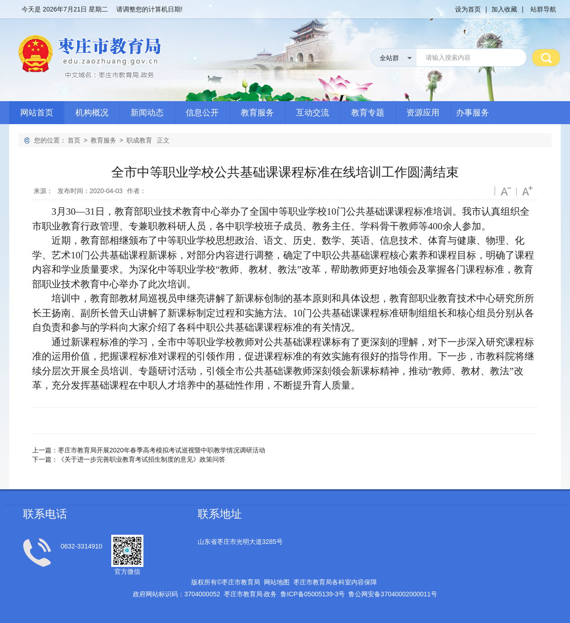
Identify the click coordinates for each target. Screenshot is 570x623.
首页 (74, 140)
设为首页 (468, 9)
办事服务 (472, 112)
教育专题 (367, 112)
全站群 (389, 58)
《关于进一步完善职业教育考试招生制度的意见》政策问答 (141, 459)
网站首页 (36, 112)
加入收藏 (504, 9)
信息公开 (202, 112)
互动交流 (312, 112)
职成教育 (139, 140)
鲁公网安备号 (392, 594)
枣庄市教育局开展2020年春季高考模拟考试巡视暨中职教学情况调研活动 (161, 450)
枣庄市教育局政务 (250, 594)
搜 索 (546, 57)
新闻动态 (147, 112)
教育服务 (257, 112)
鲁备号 (312, 594)
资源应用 (422, 112)
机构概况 (91, 112)
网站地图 (277, 582)
